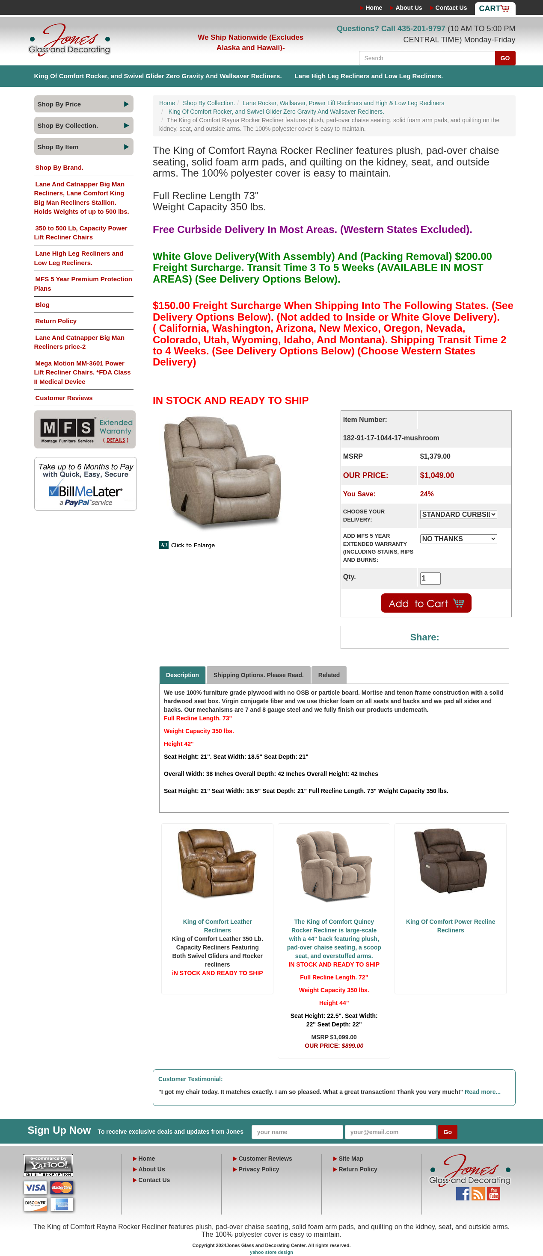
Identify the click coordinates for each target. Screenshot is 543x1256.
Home (373, 7)
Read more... (483, 1091)
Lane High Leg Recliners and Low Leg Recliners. (369, 76)
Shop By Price (59, 104)
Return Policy (56, 320)
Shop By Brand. (60, 167)
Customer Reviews (64, 397)
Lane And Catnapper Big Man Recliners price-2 (79, 342)
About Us (408, 7)
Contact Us (451, 7)
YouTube (493, 1191)
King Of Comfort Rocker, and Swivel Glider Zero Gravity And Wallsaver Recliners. (158, 76)
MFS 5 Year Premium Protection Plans (83, 283)
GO (505, 58)
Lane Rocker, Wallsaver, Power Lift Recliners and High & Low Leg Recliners (343, 103)
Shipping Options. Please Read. (259, 675)
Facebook (462, 1191)
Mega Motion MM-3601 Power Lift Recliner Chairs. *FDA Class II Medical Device (82, 372)
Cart (490, 8)
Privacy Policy (259, 1169)
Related (329, 675)
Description (182, 675)
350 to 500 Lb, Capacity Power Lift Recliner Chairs (81, 232)
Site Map (351, 1158)
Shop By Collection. (68, 125)
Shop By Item (58, 146)
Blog (43, 304)
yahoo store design (271, 1252)
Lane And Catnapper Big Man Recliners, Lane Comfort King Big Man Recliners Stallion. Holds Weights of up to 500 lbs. (81, 197)
